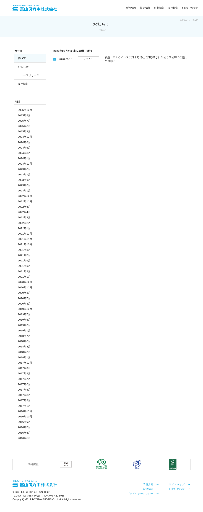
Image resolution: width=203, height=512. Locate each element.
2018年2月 (24, 352)
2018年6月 (24, 341)
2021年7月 (24, 255)
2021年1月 (24, 276)
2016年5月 (24, 438)
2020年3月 (24, 303)
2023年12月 (25, 163)
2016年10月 (25, 416)
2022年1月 (24, 228)
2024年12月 (25, 136)
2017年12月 (25, 362)
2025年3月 (24, 131)
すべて (22, 58)
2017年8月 (24, 373)
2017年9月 (24, 368)
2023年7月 (24, 174)
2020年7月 (24, 298)
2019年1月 (24, 330)
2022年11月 (25, 201)
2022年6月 (24, 206)
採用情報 (173, 7)
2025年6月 (24, 126)
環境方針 (148, 484)
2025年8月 (24, 115)
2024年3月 (24, 152)
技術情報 (145, 7)
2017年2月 (24, 400)
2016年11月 (25, 411)
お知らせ (23, 66)
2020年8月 (24, 292)
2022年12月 (25, 195)
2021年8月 (24, 249)
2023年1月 (24, 190)
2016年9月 (24, 421)
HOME (195, 20)
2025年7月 (24, 120)
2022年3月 (24, 217)
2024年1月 (24, 158)
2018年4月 (24, 346)
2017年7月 (24, 378)
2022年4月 (24, 212)
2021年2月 (24, 271)
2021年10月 (25, 244)
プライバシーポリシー (140, 493)
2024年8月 (24, 142)
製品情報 (131, 7)
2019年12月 (25, 308)
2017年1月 (24, 405)
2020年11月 (25, 287)
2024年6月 (24, 147)
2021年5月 (24, 265)
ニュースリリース (28, 75)
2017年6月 (24, 384)
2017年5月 (24, 389)
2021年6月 (24, 260)
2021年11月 (25, 238)
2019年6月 (24, 319)
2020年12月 (25, 282)
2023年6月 (24, 179)
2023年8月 (24, 169)
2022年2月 (24, 222)
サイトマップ (177, 484)
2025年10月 (25, 109)
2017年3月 (24, 394)
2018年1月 (24, 357)
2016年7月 (24, 427)
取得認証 (148, 488)
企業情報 (159, 7)
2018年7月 (24, 335)
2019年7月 (24, 314)
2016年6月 (24, 432)
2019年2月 (24, 325)
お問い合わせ (190, 7)
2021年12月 (25, 233)
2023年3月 (24, 185)
